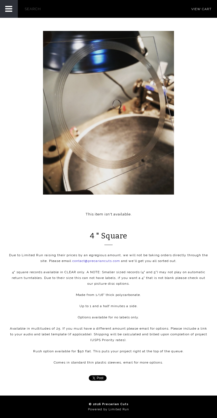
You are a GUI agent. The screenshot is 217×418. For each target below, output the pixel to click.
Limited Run (118, 409)
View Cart (201, 9)
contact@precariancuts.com (96, 261)
